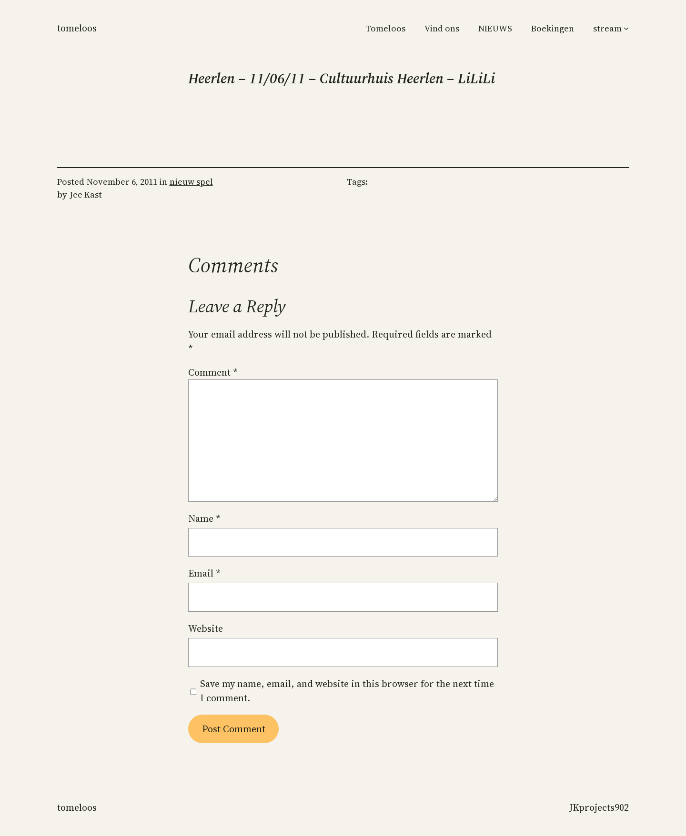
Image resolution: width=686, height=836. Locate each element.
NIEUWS (495, 28)
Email (204, 573)
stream (607, 28)
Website (205, 628)
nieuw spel (191, 182)
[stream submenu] (626, 28)
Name (204, 518)
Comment (213, 372)
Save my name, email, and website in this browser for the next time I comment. (347, 691)
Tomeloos (77, 28)
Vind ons (441, 28)
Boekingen (552, 28)
